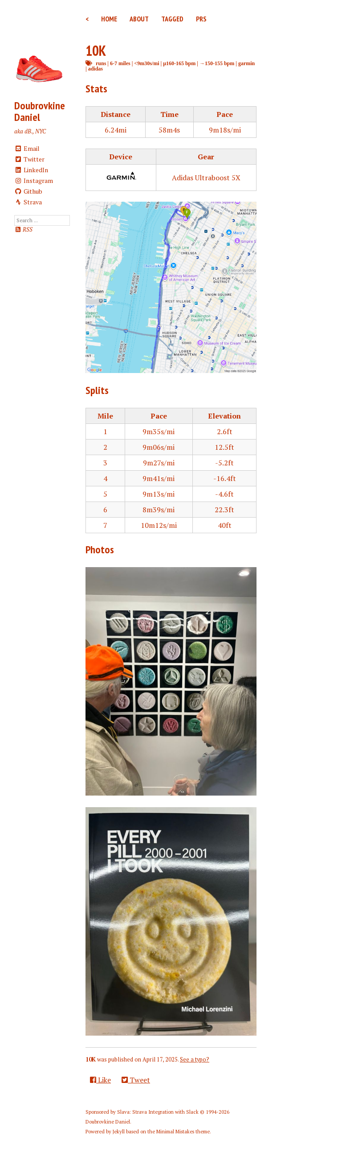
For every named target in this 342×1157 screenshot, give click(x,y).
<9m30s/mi (146, 63)
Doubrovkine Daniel (39, 111)
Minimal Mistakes (175, 1131)
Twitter (29, 159)
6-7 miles (120, 63)
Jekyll (119, 1131)
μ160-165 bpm (179, 63)
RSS (23, 229)
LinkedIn (31, 170)
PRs (201, 18)
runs (101, 63)
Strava (28, 202)
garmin (246, 63)
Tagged (172, 18)
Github (28, 191)
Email (27, 148)
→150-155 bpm (217, 63)
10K (96, 50)
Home (109, 18)
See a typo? (194, 1059)
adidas (95, 68)
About (139, 18)
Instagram (33, 180)
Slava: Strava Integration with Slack (158, 1112)
